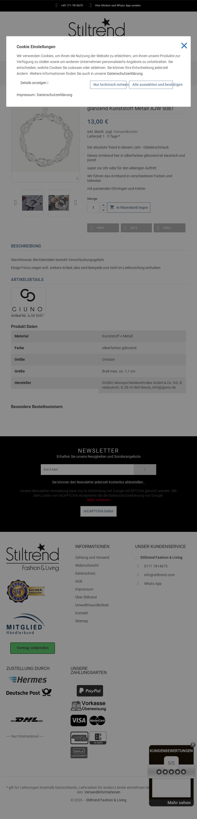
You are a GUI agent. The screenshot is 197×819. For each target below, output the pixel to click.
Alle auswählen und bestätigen (152, 84)
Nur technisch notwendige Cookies (110, 84)
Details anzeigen (34, 83)
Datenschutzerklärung (125, 73)
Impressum (26, 95)
